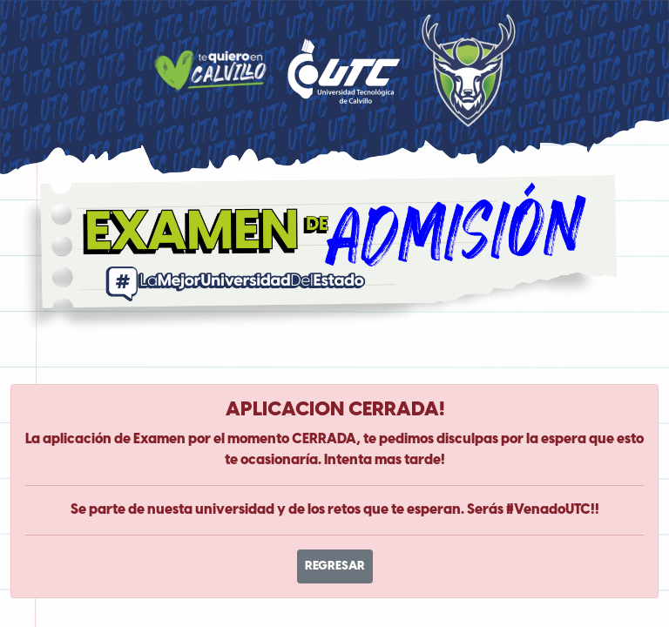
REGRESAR (335, 566)
